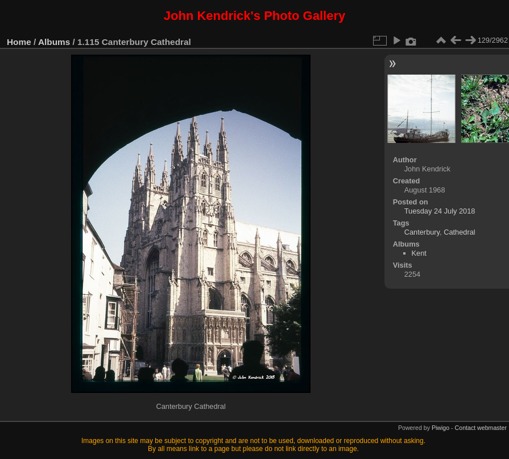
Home (19, 42)
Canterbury (422, 232)
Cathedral (459, 232)
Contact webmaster (481, 427)
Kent (419, 253)
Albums (54, 42)
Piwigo (440, 427)
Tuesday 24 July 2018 (439, 211)
